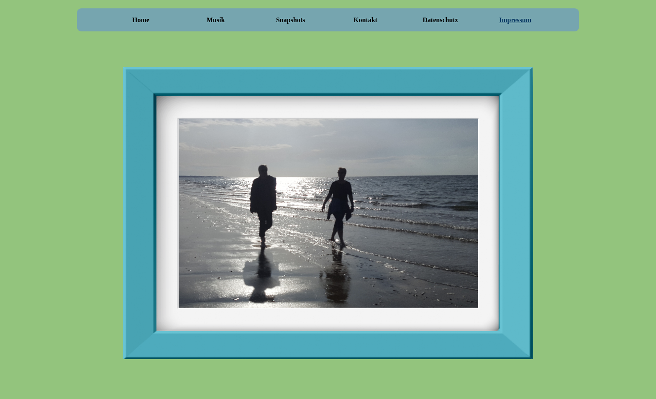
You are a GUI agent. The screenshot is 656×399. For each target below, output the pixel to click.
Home (140, 19)
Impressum (515, 19)
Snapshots (290, 19)
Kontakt (365, 19)
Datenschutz (440, 19)
